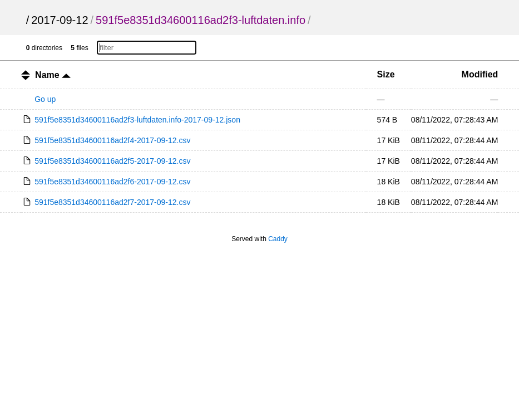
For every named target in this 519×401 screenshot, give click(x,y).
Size (386, 74)
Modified (480, 74)
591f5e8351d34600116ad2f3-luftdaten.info (200, 20)
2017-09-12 (59, 20)
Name (53, 75)
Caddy (278, 239)
